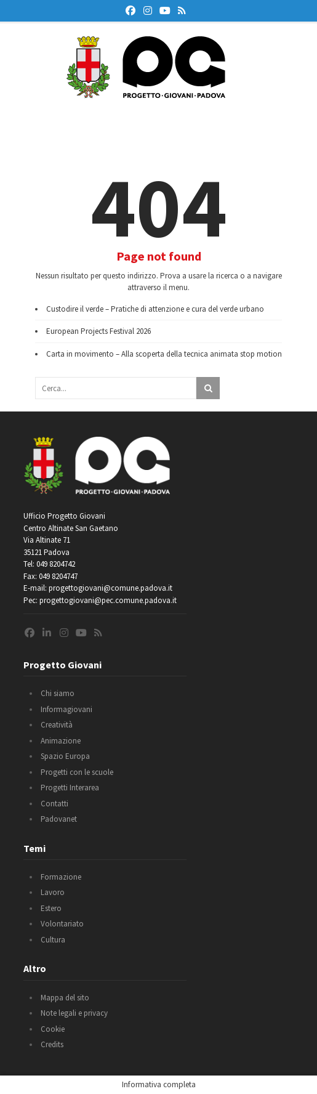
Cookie (53, 1029)
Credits (52, 1044)
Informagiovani (66, 709)
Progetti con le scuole (77, 772)
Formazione (61, 877)
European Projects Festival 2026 (98, 331)
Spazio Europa (65, 756)
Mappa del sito (65, 997)
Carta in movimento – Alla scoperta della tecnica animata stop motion (164, 354)
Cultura (53, 939)
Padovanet (59, 819)
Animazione (61, 740)
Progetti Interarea (70, 787)
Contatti (54, 803)
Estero (51, 908)
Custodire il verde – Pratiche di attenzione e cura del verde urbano (155, 309)
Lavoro (53, 892)
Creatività (57, 724)
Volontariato (62, 923)
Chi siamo (57, 693)
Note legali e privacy (74, 1013)
